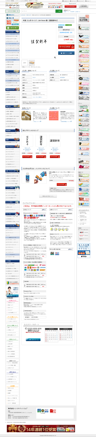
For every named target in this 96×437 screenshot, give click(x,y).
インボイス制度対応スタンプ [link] (13, 276)
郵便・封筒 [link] (9, 113)
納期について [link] (10, 346)
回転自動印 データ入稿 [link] (11, 133)
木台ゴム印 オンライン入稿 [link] (12, 41)
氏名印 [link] (8, 92)
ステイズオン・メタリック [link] (12, 242)
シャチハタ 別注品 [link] (10, 192)
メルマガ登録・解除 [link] (12, 365)
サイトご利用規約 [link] (11, 354)
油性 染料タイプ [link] (13, 221)
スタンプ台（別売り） (38, 97)
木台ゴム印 (12, 34)
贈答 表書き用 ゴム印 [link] (11, 121)
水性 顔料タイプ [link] (10, 218)
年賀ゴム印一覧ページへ (48, 196)
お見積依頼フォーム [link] (12, 379)
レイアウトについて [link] (12, 332)
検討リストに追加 (66, 53)
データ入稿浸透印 (12, 59)
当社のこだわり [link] (11, 388)
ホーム (88, 1)
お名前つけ (77, 11)
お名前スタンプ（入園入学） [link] (13, 102)
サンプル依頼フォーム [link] (12, 376)
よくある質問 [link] (10, 374)
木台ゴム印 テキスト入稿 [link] (12, 36)
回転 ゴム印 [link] (9, 207)
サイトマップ (80, 1)
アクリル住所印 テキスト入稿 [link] (13, 78)
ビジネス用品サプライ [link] (11, 197)
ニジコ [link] (8, 235)
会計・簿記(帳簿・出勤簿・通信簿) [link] (13, 116)
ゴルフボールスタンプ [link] (11, 166)
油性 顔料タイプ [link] (12, 216)
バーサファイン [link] (10, 247)
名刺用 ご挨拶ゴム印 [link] (11, 126)
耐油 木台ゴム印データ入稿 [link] (12, 175)
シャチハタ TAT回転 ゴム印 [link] (12, 181)
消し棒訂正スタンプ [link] (11, 108)
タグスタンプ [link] (9, 159)
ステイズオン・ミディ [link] (11, 239)
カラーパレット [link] (10, 232)
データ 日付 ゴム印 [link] (11, 204)
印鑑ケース (66, 11)
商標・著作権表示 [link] (11, 351)
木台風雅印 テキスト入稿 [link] (12, 142)
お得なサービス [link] (11, 367)
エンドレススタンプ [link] (11, 209)
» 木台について (36, 121)
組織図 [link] (9, 393)
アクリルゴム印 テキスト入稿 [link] (13, 52)
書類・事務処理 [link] (10, 111)
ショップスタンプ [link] (10, 161)
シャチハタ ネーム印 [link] (11, 190)
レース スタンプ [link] (10, 151)
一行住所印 (71, 11)
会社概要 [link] (9, 390)
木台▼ (34, 77)
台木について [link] (10, 307)
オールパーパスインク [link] (11, 244)
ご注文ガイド (66, 1)
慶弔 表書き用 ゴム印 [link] (11, 118)
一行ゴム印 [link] (9, 273)
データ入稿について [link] (12, 319)
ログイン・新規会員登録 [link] (13, 362)
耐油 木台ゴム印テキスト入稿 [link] (13, 173)
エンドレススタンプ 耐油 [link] (12, 183)
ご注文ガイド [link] (10, 341)
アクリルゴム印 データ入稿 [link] (12, 55)
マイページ (73, 1)
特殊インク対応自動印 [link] (11, 178)
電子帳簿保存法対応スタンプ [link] (13, 278)
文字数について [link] (11, 330)
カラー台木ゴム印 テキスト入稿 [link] (13, 45)
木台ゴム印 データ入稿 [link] (11, 38)
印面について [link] (10, 305)
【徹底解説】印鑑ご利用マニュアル (83, 220)
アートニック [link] (9, 230)
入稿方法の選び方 (12, 28)
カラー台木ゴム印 (12, 43)
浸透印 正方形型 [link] (10, 64)
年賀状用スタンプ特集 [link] (11, 268)
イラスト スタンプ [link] (10, 154)
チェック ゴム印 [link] (10, 149)
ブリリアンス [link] (9, 249)
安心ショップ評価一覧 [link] (12, 398)
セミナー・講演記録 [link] (12, 403)
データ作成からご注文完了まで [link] (12, 321)
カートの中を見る (71, 6)
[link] (27, 146)
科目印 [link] (8, 94)
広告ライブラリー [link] (11, 400)
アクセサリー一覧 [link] (10, 256)
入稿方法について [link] (11, 302)
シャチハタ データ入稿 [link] (11, 195)
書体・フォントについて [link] (13, 327)
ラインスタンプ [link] (10, 156)
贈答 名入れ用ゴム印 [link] (11, 99)
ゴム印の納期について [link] (12, 312)
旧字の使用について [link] (12, 335)
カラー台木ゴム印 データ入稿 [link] (13, 48)
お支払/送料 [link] (10, 343)
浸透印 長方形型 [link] (10, 62)
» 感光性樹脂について (65, 121)
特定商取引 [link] (10, 348)
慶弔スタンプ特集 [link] (10, 263)
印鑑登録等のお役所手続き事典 (83, 216)
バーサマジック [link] (10, 252)
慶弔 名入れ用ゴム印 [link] (11, 97)
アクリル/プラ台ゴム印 (12, 50)
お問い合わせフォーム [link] (12, 381)
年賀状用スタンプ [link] (10, 164)
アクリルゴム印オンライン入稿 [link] (12, 57)
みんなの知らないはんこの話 (83, 224)
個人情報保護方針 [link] (11, 356)
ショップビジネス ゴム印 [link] (12, 123)
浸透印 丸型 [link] (9, 67)
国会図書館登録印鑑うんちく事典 (83, 213)
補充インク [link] (9, 135)
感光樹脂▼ (62, 77)
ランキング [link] (10, 310)
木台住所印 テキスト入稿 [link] (12, 75)
